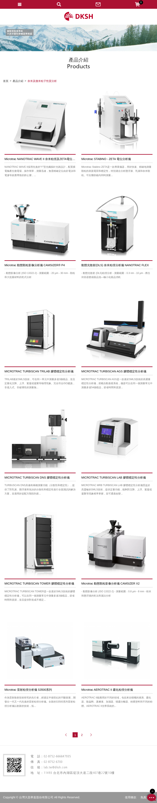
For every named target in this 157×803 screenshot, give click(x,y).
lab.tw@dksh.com (55, 767)
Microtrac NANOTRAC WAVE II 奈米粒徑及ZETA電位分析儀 (42, 159)
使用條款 (130, 797)
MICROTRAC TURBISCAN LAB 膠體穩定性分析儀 (113, 477)
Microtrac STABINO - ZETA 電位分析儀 (106, 159)
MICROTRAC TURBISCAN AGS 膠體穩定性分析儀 (113, 371)
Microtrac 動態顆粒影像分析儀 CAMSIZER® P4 (34, 265)
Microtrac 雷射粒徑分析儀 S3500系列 (28, 689)
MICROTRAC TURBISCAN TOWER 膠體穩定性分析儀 (39, 583)
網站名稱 (78, 16)
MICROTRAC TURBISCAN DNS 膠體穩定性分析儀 (37, 477)
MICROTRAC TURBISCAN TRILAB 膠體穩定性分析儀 (39, 371)
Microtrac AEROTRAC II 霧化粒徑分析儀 (107, 689)
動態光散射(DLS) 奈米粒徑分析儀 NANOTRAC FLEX (115, 265)
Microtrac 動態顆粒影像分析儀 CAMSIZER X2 (110, 583)
